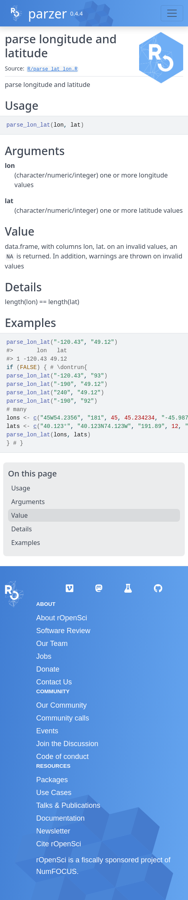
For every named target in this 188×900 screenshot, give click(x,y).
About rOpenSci (61, 618)
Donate (47, 669)
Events (47, 731)
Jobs (43, 656)
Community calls (62, 718)
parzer (47, 13)
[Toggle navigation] (172, 13)
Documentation (60, 818)
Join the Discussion (67, 744)
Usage (20, 488)
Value (19, 515)
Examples (25, 542)
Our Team (52, 644)
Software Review (63, 631)
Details (21, 529)
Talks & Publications (68, 805)
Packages (52, 780)
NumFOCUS (56, 872)
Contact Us (54, 682)
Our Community (61, 705)
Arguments (28, 501)
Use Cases (53, 793)
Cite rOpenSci (58, 844)
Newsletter (53, 831)
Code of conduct (62, 757)
